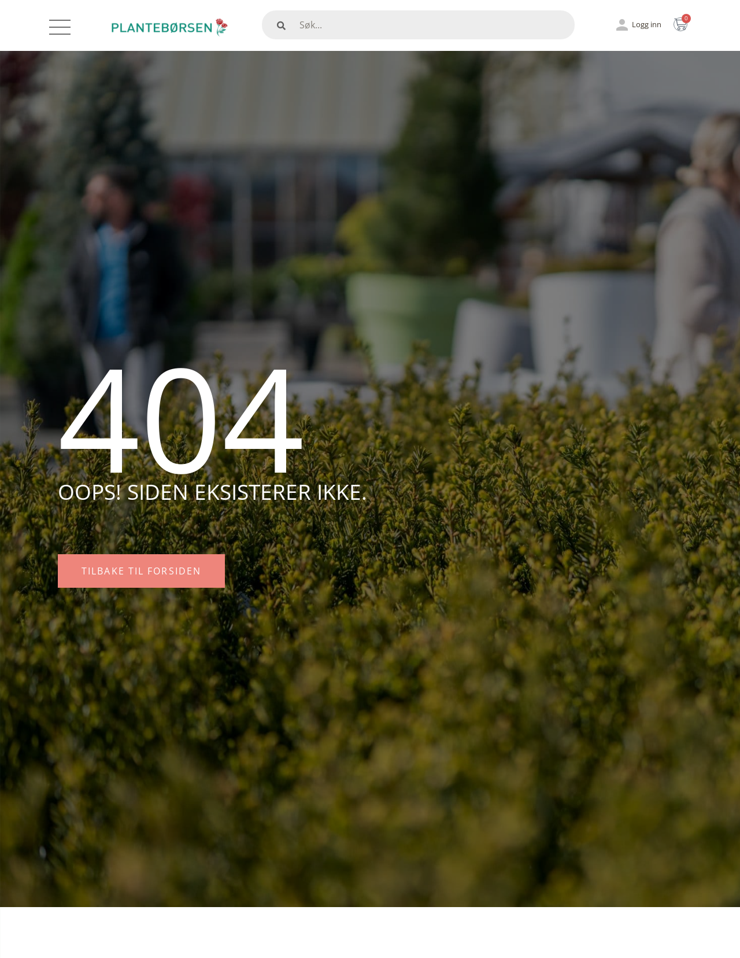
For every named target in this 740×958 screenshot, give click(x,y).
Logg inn (646, 24)
